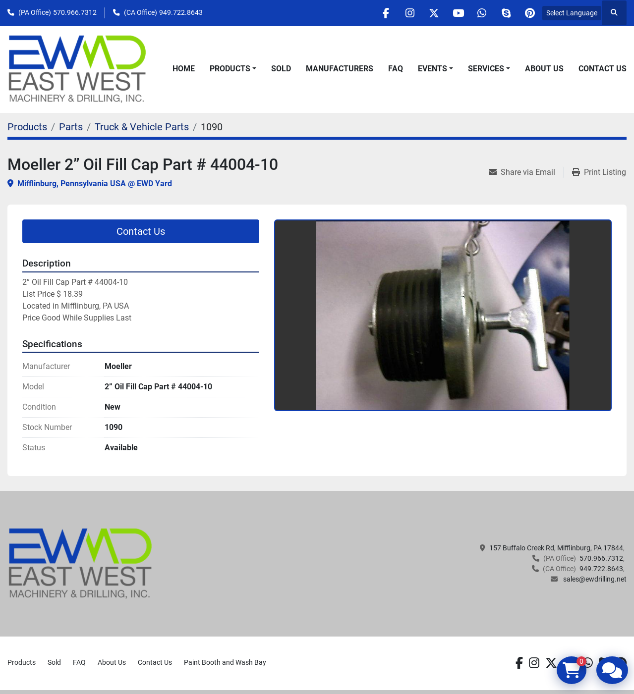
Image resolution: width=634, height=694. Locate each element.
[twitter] (428, 12)
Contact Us (602, 68)
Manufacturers (339, 68)
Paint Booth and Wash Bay (225, 662)
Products (230, 68)
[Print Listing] (599, 172)
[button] (233, 69)
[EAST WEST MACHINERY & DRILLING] (80, 563)
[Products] (27, 127)
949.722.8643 (181, 12)
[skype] (504, 12)
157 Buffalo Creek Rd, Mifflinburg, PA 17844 (556, 548)
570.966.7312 (75, 12)
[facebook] (377, 12)
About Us (544, 68)
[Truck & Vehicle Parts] (142, 127)
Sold (281, 68)
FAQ (395, 68)
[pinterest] (529, 12)
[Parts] (71, 127)
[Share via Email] (526, 172)
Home (184, 68)
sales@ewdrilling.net (594, 579)
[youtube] (453, 12)
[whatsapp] (478, 12)
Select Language (571, 13)
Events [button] (432, 68)
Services (486, 68)
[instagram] (403, 12)
